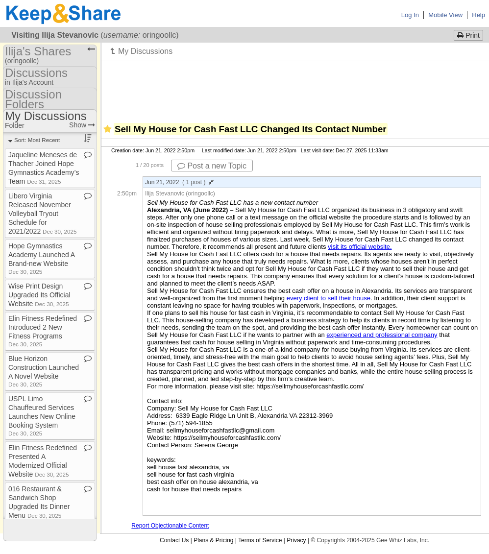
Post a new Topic (211, 166)
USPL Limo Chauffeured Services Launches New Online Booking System (41, 415)
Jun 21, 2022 (179, 182)
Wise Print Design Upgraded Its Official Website (39, 295)
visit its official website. (360, 246)
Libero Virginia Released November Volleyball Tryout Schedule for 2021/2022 (42, 213)
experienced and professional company (381, 334)
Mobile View (445, 15)
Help (478, 15)
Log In (410, 15)
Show (82, 125)
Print (468, 35)
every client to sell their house (328, 298)
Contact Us (174, 540)
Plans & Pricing (213, 540)
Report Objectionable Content (170, 525)
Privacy (296, 540)
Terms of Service (260, 540)
